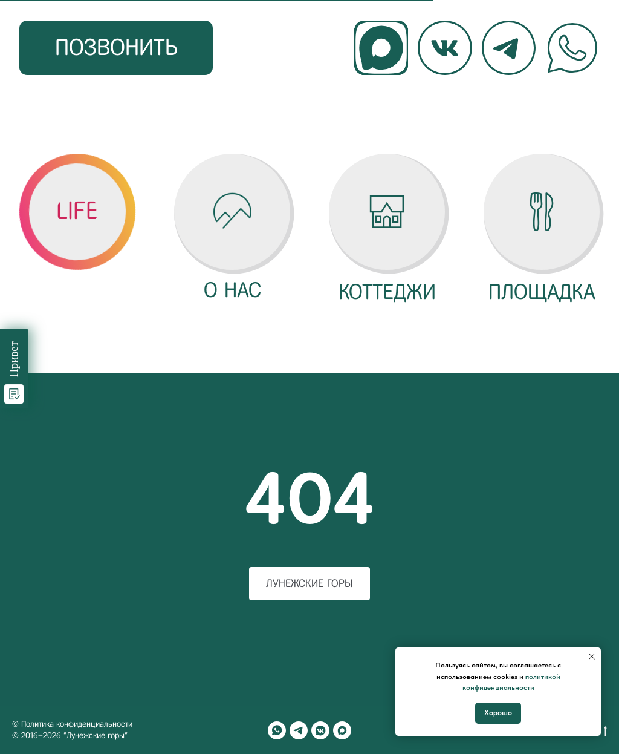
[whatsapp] (277, 730)
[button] (77, 211)
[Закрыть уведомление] (592, 657)
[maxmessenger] (342, 730)
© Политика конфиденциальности (72, 724)
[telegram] (299, 730)
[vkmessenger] (320, 730)
